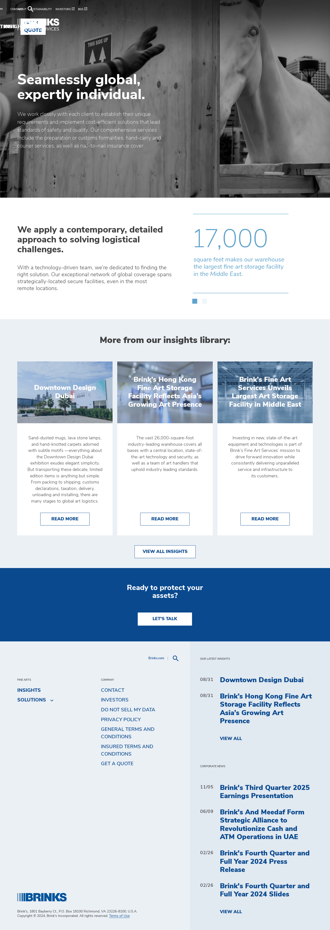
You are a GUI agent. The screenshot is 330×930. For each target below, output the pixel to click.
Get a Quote (117, 763)
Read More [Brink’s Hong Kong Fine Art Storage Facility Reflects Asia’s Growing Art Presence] (170, 518)
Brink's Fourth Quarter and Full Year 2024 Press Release (265, 861)
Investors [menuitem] (115, 700)
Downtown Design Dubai (262, 680)
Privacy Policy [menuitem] (121, 719)
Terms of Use (119, 916)
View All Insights (165, 552)
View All (231, 739)
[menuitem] (23, 9)
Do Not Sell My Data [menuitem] (128, 709)
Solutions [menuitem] (218, 23)
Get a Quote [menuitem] (292, 23)
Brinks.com (273, 9)
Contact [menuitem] (112, 690)
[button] (195, 299)
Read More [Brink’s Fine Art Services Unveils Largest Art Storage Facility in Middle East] (271, 518)
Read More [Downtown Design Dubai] (70, 518)
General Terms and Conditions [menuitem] (128, 733)
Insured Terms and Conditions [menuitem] (127, 750)
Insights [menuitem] (252, 23)
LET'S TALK (165, 619)
